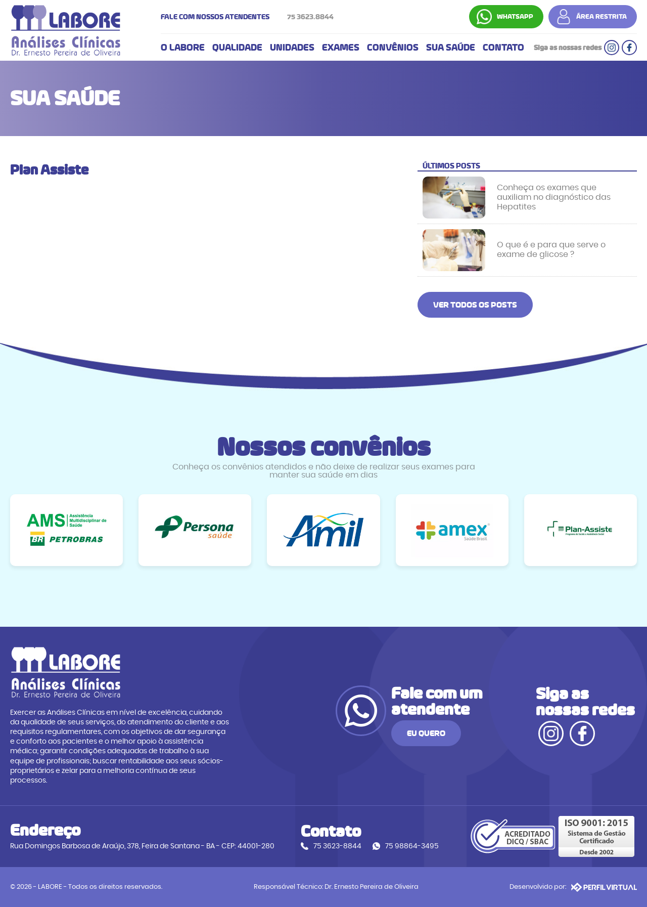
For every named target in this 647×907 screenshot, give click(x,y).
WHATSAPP (515, 17)
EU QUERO (426, 733)
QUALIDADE (237, 47)
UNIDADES (292, 47)
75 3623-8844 (337, 846)
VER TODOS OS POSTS (475, 305)
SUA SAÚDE (450, 47)
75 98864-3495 (412, 846)
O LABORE (183, 47)
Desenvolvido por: (573, 887)
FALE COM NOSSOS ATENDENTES (250, 16)
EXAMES (340, 47)
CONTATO (503, 47)
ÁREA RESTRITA (601, 17)
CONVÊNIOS (393, 47)
